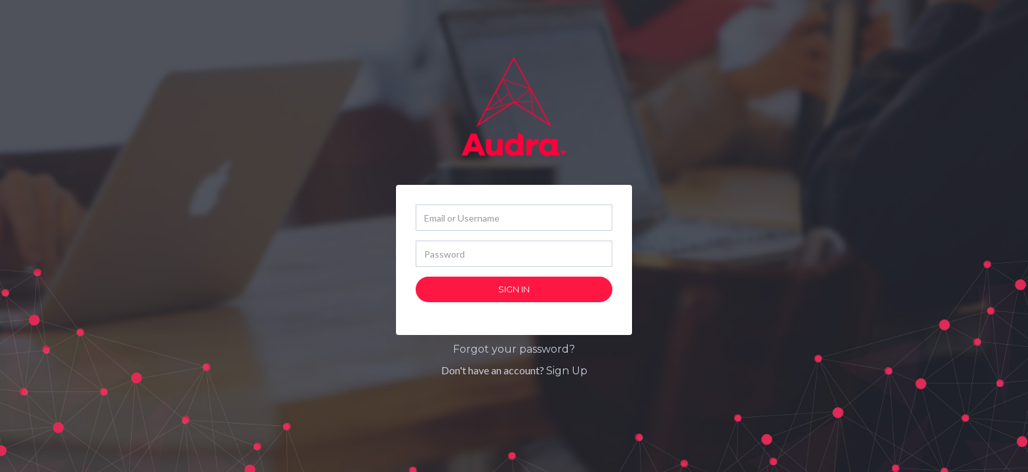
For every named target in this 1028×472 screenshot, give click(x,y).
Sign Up (566, 370)
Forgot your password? (514, 349)
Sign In (514, 289)
